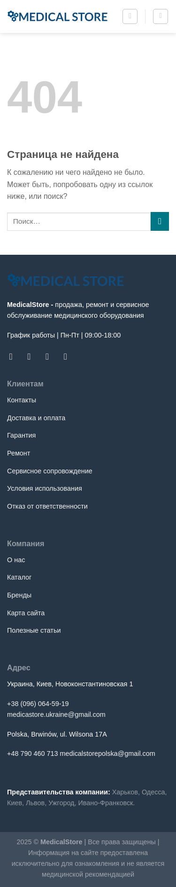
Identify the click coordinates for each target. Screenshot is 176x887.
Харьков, (126, 792)
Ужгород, (62, 803)
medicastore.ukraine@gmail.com (56, 714)
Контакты (21, 400)
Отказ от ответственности (47, 506)
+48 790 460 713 (32, 753)
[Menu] (160, 16)
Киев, (15, 803)
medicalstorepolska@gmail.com (107, 753)
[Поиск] (130, 16)
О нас (16, 560)
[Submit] (160, 221)
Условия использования (44, 488)
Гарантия (21, 435)
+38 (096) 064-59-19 (38, 703)
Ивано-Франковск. (106, 803)
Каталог (19, 577)
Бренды (19, 595)
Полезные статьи (34, 630)
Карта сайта (26, 613)
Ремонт (18, 453)
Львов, (36, 803)
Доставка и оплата (36, 418)
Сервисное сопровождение (49, 471)
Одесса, (154, 792)
